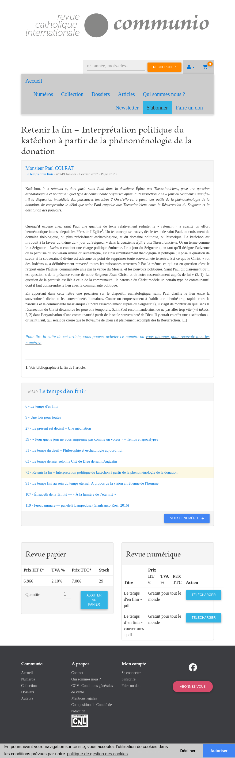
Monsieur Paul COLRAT (49, 168)
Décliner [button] (188, 751)
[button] (191, 67)
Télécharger (204, 595)
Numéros (43, 94)
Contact (77, 673)
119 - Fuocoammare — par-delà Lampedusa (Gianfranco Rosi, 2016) (77, 505)
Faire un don (189, 108)
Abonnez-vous (193, 687)
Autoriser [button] (219, 751)
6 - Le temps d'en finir (42, 406)
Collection (72, 94)
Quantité (32, 594)
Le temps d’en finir (39, 174)
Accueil (33, 81)
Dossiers (101, 94)
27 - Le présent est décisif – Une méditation (58, 428)
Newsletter (127, 108)
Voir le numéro (188, 518)
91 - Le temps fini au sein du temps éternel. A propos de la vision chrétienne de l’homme (91, 483)
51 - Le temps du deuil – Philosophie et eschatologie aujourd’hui (73, 450)
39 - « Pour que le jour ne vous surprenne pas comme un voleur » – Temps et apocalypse (91, 439)
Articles (126, 94)
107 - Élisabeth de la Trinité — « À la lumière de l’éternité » (70, 494)
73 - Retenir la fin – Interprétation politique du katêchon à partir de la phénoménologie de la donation (101, 472)
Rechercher (164, 67)
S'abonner (157, 108)
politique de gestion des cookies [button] (97, 754)
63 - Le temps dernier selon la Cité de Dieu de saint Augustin (71, 461)
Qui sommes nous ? (164, 94)
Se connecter (131, 673)
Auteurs (27, 698)
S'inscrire (128, 679)
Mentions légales (84, 698)
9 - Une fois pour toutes (43, 417)
